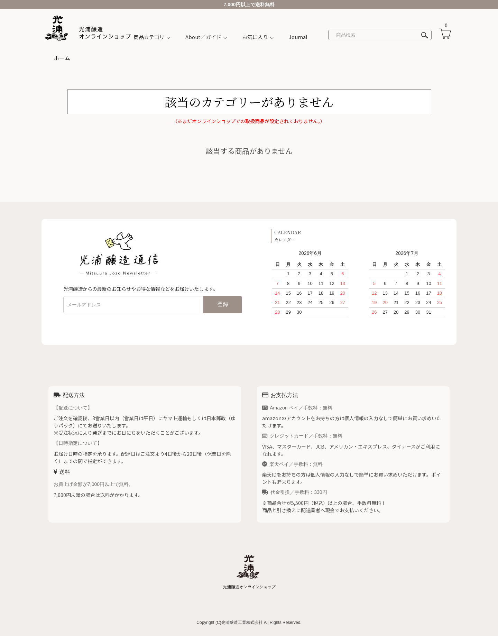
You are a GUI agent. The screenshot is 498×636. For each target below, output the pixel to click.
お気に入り (255, 36)
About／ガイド (203, 36)
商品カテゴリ (149, 36)
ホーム (62, 58)
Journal (298, 36)
